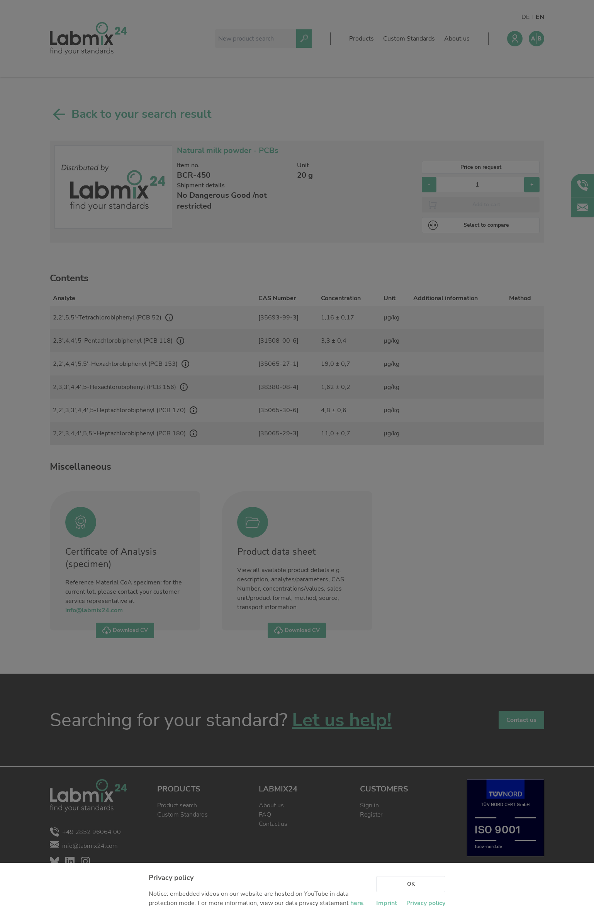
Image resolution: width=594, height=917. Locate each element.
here (356, 903)
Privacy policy (425, 903)
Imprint (386, 903)
